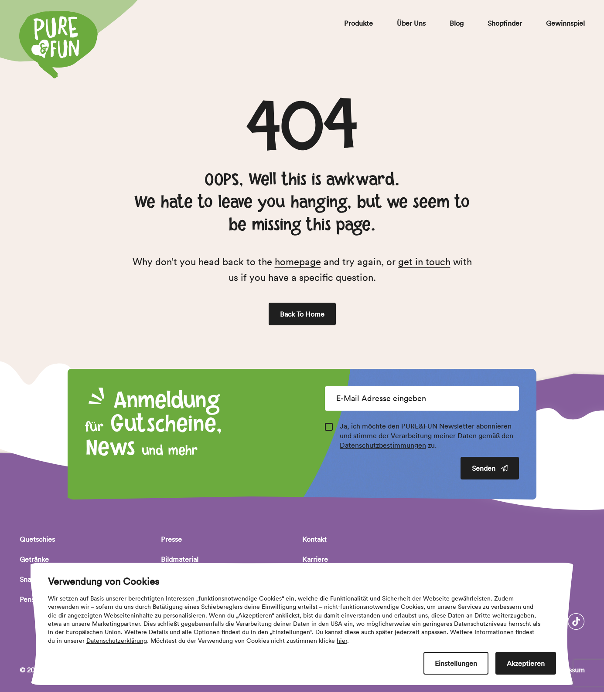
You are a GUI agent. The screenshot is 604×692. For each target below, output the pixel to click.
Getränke (34, 559)
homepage (298, 261)
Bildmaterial (179, 559)
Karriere (315, 559)
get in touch (424, 261)
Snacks (30, 579)
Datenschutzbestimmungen (383, 445)
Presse (171, 539)
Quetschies (37, 539)
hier (342, 641)
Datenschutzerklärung (116, 641)
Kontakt (314, 539)
